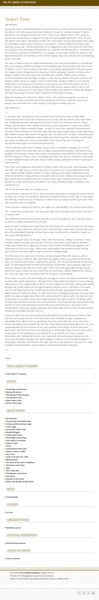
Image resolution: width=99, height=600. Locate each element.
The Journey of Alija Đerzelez (18, 421)
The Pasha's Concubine (16, 440)
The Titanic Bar (12, 470)
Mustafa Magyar (13, 432)
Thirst (8, 446)
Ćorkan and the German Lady (18, 424)
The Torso (10, 454)
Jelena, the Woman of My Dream (20, 481)
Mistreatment (12, 459)
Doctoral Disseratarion (16, 543)
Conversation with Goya (16, 448)
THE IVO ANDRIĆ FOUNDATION (19, 2)
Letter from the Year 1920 (17, 457)
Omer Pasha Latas (13, 400)
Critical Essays (12, 497)
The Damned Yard (14, 397)
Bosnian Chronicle (13, 392)
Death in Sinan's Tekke (15, 451)
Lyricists (9, 512)
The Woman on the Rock (16, 473)
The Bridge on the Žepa (16, 437)
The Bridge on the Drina (16, 389)
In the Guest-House (14, 435)
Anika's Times (18, 19)
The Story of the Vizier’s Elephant (20, 462)
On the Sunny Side (14, 403)
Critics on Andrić (13, 558)
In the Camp (11, 426)
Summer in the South (15, 479)
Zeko (8, 468)
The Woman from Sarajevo (17, 395)
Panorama (10, 476)
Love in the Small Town (16, 429)
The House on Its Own (15, 465)
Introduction (11, 418)
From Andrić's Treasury (16, 374)
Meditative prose (13, 527)
